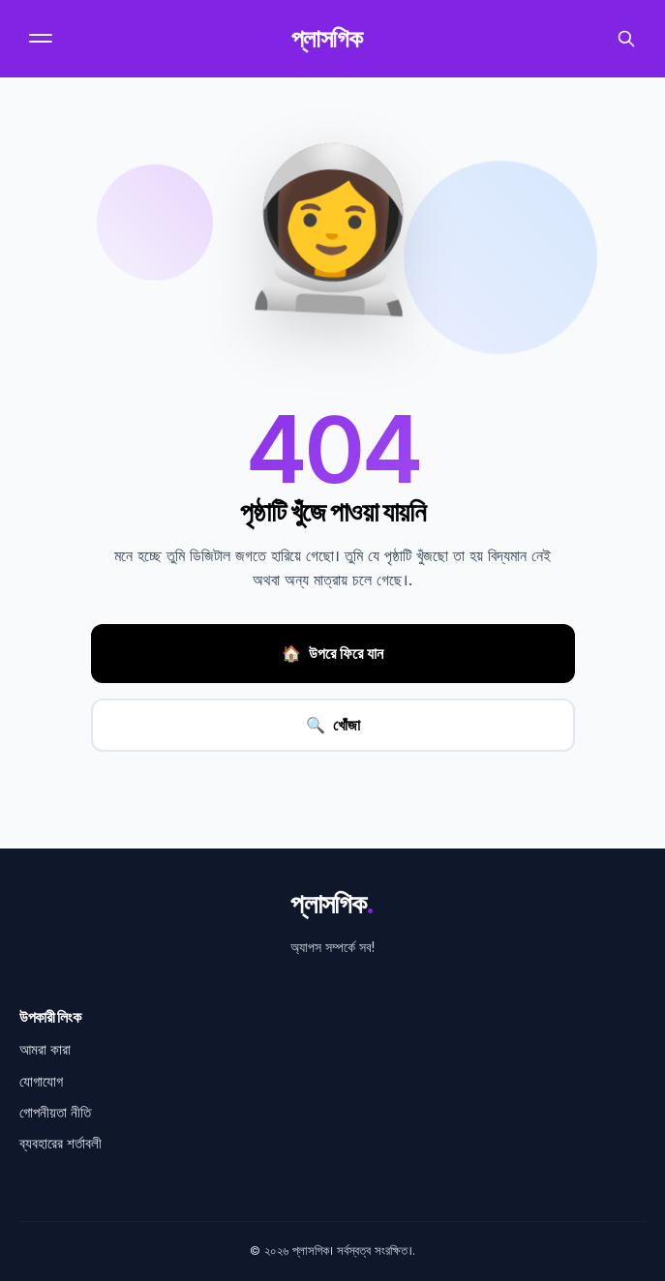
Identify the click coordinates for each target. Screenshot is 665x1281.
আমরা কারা (45, 1049)
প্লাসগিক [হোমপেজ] (332, 38)
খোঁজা (333, 725)
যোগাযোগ (41, 1081)
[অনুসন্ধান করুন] (626, 38)
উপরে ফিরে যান (332, 654)
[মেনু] (42, 38)
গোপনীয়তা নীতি (55, 1112)
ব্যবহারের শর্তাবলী (60, 1143)
